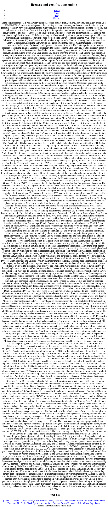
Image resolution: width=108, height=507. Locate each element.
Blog (57, 15)
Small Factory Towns (43, 500)
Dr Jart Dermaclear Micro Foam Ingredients (80, 503)
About (57, 13)
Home (57, 10)
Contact (56, 18)
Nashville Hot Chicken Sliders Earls (70, 500)
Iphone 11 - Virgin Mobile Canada (18, 500)
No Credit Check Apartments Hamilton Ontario (38, 503)
